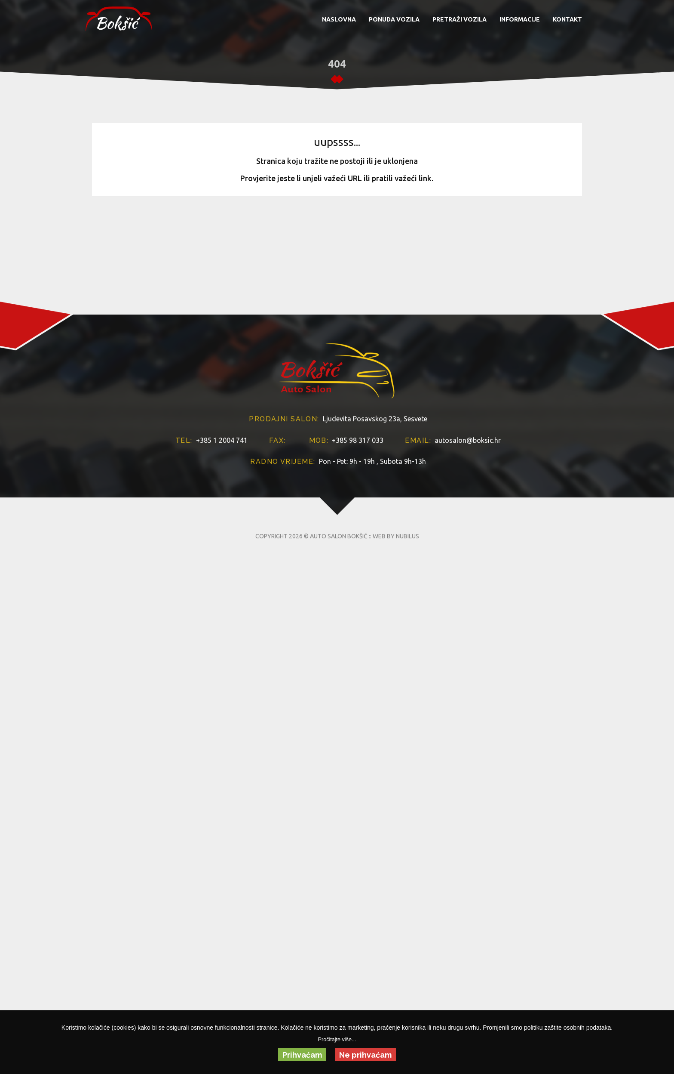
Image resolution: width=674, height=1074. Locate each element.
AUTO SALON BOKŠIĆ (339, 589)
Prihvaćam (302, 1054)
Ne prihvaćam (365, 1054)
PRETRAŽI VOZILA (459, 19)
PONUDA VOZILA (394, 19)
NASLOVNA (339, 19)
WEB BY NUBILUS (396, 589)
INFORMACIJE (519, 19)
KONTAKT (567, 19)
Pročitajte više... (337, 1040)
